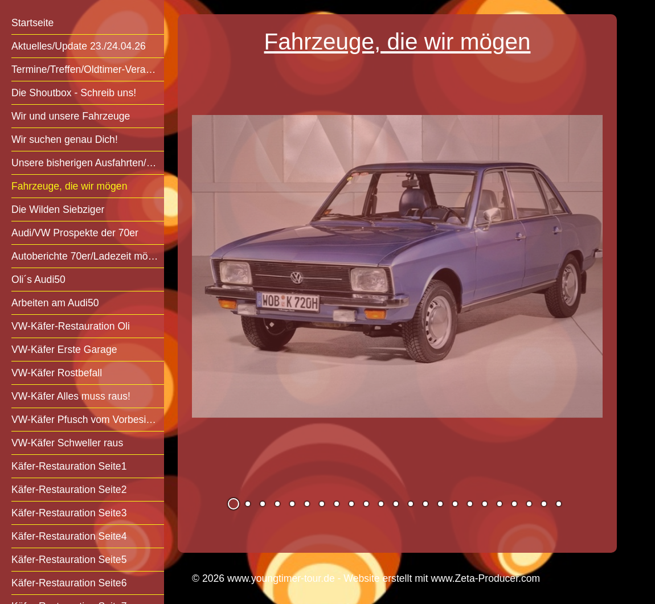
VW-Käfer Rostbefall (56, 373)
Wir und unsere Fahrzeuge (70, 116)
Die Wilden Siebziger (57, 209)
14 (425, 504)
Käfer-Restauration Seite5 (68, 559)
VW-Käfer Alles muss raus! (70, 396)
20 (514, 504)
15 (440, 504)
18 (484, 504)
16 (455, 504)
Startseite (32, 22)
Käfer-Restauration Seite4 (68, 536)
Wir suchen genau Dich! (64, 139)
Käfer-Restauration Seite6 (68, 583)
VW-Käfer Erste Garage (64, 349)
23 (558, 504)
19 (499, 504)
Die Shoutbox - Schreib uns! (73, 92)
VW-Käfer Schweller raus (67, 443)
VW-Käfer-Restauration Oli (70, 326)
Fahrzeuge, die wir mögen (69, 186)
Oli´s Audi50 (38, 279)
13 (410, 504)
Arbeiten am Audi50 (55, 303)
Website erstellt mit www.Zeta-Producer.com (441, 578)
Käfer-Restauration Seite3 (68, 513)
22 (544, 504)
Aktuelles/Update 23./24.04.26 (78, 46)
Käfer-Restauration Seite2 (68, 489)
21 (529, 504)
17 (470, 504)
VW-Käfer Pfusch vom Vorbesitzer (87, 419)
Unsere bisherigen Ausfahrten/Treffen (87, 163)
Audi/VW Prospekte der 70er (74, 233)
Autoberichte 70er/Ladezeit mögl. (84, 256)
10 (366, 504)
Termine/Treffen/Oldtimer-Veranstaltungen (87, 69)
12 (396, 504)
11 (381, 504)
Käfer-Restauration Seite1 (68, 466)
